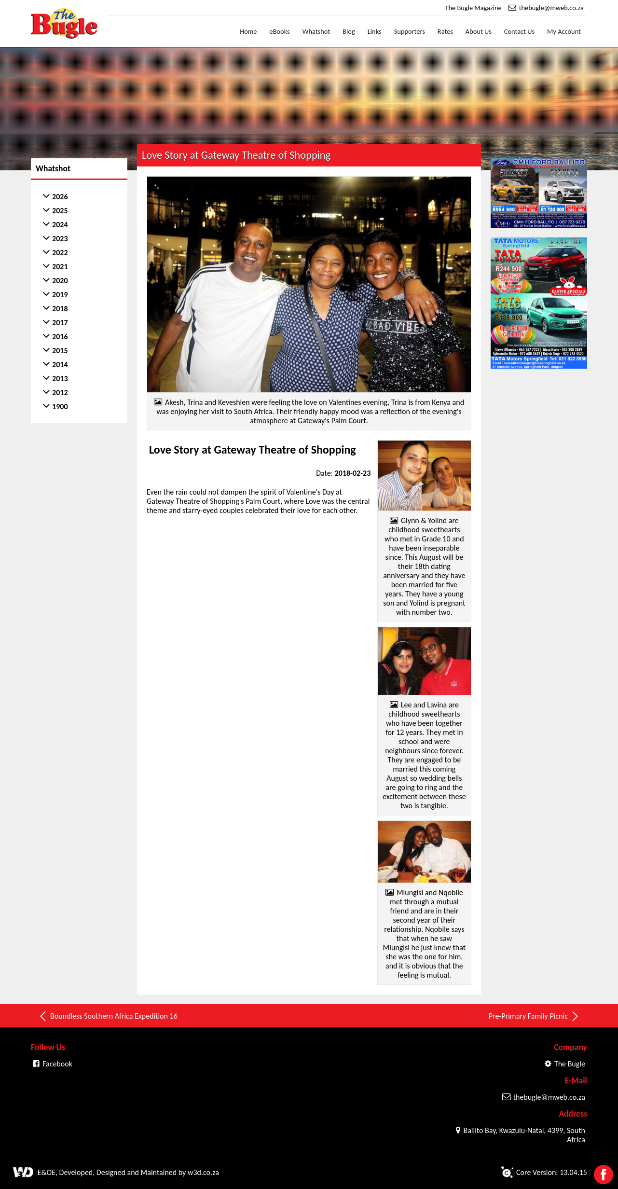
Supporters (409, 31)
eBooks (279, 31)
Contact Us (519, 31)
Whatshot (316, 31)
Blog (349, 31)
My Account (564, 31)
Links (375, 31)
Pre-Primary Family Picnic (534, 1016)
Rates (445, 31)
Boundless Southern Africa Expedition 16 (108, 1016)
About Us (479, 31)
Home (248, 31)
